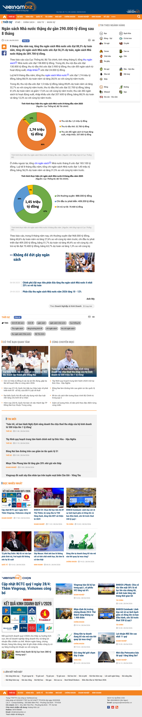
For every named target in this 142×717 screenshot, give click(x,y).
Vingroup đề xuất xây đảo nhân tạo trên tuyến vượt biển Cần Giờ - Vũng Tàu (43, 475)
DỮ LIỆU (106, 17)
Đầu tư (40, 22)
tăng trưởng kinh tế (34, 328)
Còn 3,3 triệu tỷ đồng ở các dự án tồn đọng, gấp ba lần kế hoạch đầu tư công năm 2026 (25, 382)
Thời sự (7, 22)
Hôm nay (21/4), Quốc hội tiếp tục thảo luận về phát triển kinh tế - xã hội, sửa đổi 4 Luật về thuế (26, 389)
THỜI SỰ (12, 17)
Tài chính (69, 524)
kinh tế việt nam (18, 323)
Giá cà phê (83, 676)
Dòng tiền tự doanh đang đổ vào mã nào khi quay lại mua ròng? (81, 555)
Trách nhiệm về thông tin (15, 714)
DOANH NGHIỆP (83, 17)
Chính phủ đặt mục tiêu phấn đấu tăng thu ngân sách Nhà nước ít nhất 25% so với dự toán (57, 284)
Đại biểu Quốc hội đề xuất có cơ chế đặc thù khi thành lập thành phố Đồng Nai (25, 373)
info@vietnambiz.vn (18, 712)
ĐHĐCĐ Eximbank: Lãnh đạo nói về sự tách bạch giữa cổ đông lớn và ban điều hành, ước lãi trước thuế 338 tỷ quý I (80, 514)
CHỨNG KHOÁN (69, 17)
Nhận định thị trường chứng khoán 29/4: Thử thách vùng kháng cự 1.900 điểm (85, 613)
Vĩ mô (17, 22)
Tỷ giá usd (40, 676)
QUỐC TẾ (39, 17)
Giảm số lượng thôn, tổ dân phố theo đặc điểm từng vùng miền (74, 404)
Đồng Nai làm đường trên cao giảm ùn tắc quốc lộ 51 (73, 389)
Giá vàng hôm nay (12, 676)
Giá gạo (48, 680)
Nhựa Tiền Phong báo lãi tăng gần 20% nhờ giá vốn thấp (33, 463)
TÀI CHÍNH (48, 17)
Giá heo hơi (72, 676)
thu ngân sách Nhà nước (21, 334)
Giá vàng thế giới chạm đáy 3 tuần (84, 654)
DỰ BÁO (20, 17)
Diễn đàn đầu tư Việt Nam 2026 (94, 680)
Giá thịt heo (38, 680)
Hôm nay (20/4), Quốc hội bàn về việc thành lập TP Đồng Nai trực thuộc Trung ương (25, 404)
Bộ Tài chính (40, 334)
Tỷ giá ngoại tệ (27, 676)
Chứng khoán (71, 562)
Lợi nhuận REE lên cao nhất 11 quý (126, 635)
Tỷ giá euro (60, 676)
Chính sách (28, 22)
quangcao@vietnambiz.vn (122, 703)
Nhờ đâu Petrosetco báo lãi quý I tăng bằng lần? (127, 654)
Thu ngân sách (17, 328)
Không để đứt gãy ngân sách (31, 257)
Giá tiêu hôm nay (95, 676)
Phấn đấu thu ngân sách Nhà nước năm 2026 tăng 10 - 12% (52, 291)
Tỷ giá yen (50, 676)
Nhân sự (51, 22)
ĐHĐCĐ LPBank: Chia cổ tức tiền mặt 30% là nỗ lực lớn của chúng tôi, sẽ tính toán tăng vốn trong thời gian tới (127, 590)
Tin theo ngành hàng (112, 25)
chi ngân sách (51, 328)
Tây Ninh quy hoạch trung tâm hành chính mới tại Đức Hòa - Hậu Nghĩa (73, 382)
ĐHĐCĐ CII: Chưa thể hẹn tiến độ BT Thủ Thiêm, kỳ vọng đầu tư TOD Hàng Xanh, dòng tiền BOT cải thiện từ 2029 (49, 514)
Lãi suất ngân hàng (112, 676)
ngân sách (41, 323)
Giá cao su (58, 680)
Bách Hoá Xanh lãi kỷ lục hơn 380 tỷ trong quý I (33, 653)
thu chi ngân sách (68, 328)
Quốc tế (5, 565)
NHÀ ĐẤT (58, 17)
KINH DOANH (96, 17)
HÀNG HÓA (29, 17)
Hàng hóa (77, 660)
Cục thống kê (75, 323)
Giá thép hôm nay (12, 680)
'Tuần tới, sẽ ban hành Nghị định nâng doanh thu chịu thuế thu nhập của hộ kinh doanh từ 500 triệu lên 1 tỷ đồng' (71, 372)
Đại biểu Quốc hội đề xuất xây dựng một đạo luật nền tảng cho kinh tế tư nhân (24, 397)
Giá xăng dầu (127, 676)
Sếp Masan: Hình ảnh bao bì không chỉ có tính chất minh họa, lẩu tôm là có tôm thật (49, 556)
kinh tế (30, 323)
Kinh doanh (38, 565)
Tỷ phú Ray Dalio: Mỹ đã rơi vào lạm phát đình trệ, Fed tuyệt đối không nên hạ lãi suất (16, 556)
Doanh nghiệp (11, 467)
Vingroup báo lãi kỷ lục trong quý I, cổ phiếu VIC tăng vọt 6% (84, 588)
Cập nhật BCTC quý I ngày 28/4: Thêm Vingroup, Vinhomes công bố (16, 511)
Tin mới (11, 419)
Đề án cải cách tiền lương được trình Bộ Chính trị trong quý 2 (73, 397)
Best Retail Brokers (72, 680)
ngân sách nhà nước (58, 323)
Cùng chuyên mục (63, 342)
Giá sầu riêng (27, 680)
